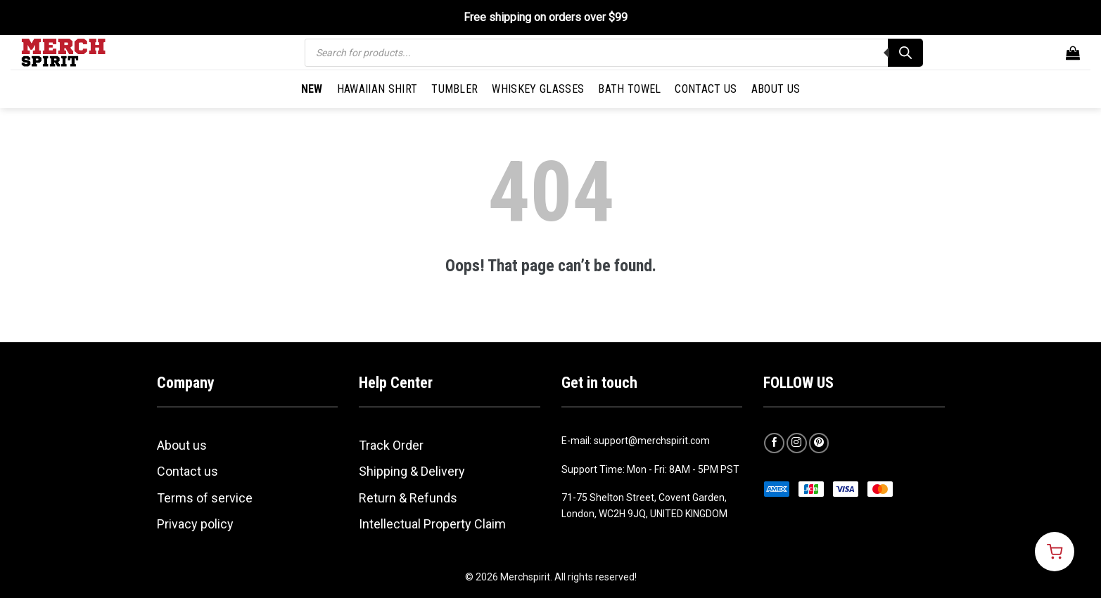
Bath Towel (629, 89)
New (312, 89)
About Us (776, 89)
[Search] (905, 53)
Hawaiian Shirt (377, 89)
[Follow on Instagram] (797, 443)
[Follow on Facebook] (774, 443)
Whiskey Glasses (538, 89)
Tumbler (454, 89)
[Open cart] (1054, 551)
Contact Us (706, 89)
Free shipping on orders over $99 (546, 17)
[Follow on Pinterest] (819, 443)
